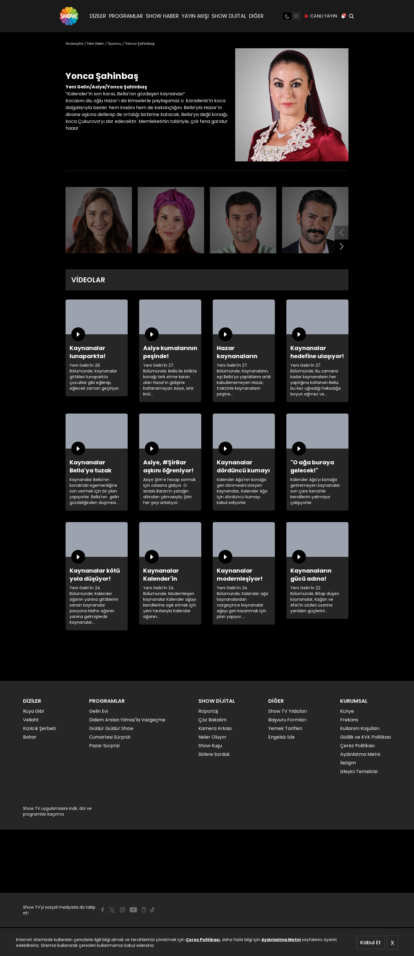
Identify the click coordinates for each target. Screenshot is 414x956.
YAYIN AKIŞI (195, 16)
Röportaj (208, 711)
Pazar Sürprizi (104, 745)
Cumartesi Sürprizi (109, 737)
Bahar (30, 737)
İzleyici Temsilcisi (358, 771)
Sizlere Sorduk (214, 754)
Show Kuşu (210, 745)
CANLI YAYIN (320, 16)
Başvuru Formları (287, 719)
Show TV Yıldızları (287, 711)
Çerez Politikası (203, 940)
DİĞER (256, 16)
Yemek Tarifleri (285, 728)
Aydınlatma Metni (281, 940)
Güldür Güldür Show (111, 728)
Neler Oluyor (212, 737)
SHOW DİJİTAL (229, 16)
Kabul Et (370, 942)
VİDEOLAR (88, 280)
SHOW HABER (162, 16)
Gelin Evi (98, 711)
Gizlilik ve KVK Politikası (365, 737)
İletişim (348, 763)
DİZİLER (98, 16)
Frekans (349, 719)
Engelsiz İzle (281, 737)
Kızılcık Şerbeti (39, 728)
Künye (347, 711)
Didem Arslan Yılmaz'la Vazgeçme (127, 719)
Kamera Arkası (215, 728)
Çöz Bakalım (212, 719)
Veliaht (31, 719)
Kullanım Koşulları (359, 728)
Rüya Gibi (33, 711)
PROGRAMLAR (126, 16)
